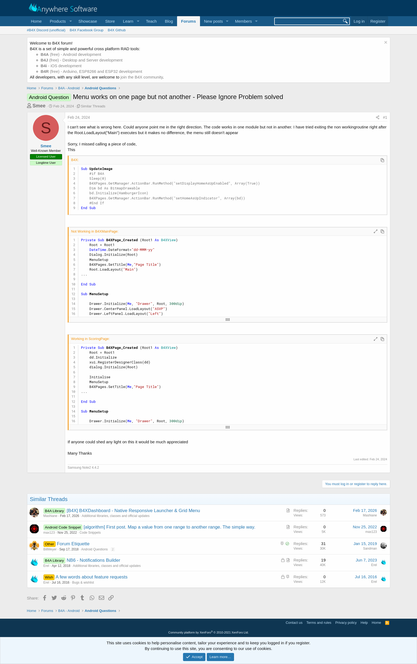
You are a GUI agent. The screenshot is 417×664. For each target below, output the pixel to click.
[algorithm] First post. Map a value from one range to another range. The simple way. (169, 527)
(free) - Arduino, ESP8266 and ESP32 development (91, 71)
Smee (39, 105)
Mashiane (50, 516)
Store (110, 21)
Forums (188, 21)
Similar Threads (93, 106)
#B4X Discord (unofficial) (46, 30)
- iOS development (61, 65)
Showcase (87, 21)
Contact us (294, 623)
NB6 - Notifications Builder (93, 560)
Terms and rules (318, 623)
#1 (385, 117)
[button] (60, 21)
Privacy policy (346, 623)
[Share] (377, 117)
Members (243, 21)
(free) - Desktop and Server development (82, 60)
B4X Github (117, 30)
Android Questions (94, 549)
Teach (151, 21)
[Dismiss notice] (385, 43)
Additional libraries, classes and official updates (116, 516)
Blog (169, 21)
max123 (49, 532)
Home (36, 21)
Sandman (370, 548)
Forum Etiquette (73, 543)
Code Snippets (90, 532)
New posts (213, 21)
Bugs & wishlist (83, 582)
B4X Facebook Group (86, 30)
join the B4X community (141, 77)
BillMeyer (50, 549)
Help (364, 623)
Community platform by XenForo (208, 632)
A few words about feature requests (92, 577)
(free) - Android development (71, 54)
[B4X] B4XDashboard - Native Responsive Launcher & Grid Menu (133, 510)
